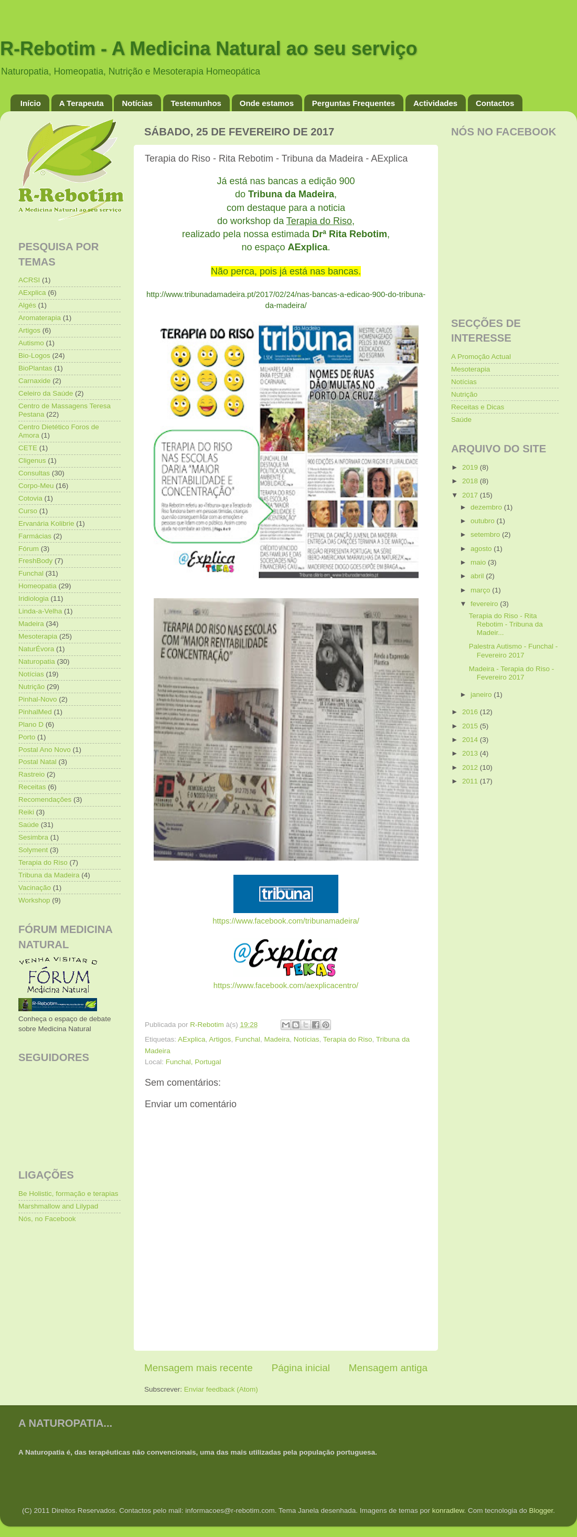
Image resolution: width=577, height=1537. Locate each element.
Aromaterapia (39, 318)
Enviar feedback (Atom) (221, 1389)
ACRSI (29, 280)
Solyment (33, 850)
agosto (482, 549)
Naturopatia (36, 661)
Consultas (34, 473)
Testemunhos (196, 103)
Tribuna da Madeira (49, 875)
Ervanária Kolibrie (46, 523)
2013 (471, 753)
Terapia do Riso (347, 1039)
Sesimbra (33, 837)
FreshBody (35, 561)
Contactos (495, 103)
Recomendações (44, 799)
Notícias (137, 103)
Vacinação (34, 888)
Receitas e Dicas (477, 407)
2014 (471, 740)
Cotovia (30, 498)
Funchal (247, 1039)
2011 (471, 781)
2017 (471, 495)
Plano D (31, 724)
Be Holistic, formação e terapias (68, 1193)
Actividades (435, 103)
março (481, 590)
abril (478, 576)
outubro (484, 521)
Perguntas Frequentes (353, 103)
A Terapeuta (81, 103)
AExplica (192, 1039)
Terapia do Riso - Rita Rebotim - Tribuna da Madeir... (506, 624)
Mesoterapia (37, 636)
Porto (26, 737)
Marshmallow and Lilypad (58, 1206)
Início (30, 103)
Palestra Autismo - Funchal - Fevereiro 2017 (513, 650)
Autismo (31, 343)
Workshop (34, 900)
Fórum (28, 549)
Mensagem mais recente (198, 1367)
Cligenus (32, 460)
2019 (471, 467)
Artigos (220, 1039)
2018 (471, 481)
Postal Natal (37, 762)
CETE (27, 448)
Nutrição (31, 687)
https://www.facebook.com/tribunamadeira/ (285, 921)
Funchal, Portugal (193, 1062)
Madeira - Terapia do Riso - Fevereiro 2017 (511, 673)
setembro (486, 534)
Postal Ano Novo (44, 750)
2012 (471, 767)
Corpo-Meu (36, 486)
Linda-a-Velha (40, 611)
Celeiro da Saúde (45, 393)
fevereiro (485, 604)
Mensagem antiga (388, 1367)
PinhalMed (35, 712)
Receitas (32, 787)
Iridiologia (33, 598)
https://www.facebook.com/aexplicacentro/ (285, 985)
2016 (471, 712)
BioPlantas (35, 368)
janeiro (482, 694)
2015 (471, 726)
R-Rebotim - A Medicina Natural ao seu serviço (209, 48)
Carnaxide (34, 381)
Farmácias (34, 536)
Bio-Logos (34, 355)
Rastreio (31, 774)
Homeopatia (37, 586)
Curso (27, 511)
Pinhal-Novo (37, 699)
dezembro (487, 507)
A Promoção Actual (481, 357)
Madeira (277, 1039)
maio (479, 562)
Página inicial (301, 1367)
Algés (27, 305)
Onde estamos (267, 103)
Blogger (541, 1510)
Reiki (26, 812)
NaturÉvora (36, 649)
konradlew (448, 1510)
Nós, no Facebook (47, 1219)
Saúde (28, 825)
